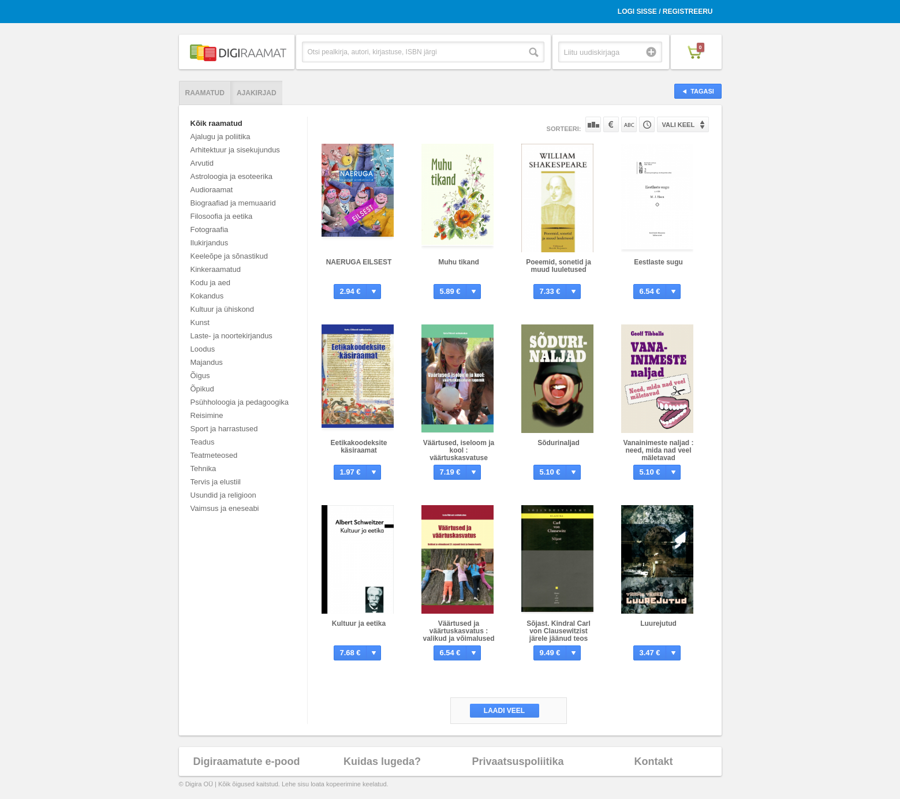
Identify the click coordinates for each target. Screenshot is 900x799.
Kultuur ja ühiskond (223, 309)
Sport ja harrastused (224, 428)
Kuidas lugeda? (382, 761)
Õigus (200, 375)
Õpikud (202, 388)
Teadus (203, 442)
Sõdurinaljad (558, 443)
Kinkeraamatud (216, 269)
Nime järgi (629, 124)
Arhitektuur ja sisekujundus (235, 149)
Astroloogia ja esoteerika (231, 176)
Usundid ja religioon (223, 495)
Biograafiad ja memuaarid (233, 203)
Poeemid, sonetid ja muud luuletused (558, 266)
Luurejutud (658, 623)
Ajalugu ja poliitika (221, 136)
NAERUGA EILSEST (359, 262)
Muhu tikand (458, 262)
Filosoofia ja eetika (222, 216)
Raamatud (205, 93)
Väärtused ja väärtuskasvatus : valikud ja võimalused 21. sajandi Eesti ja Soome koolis (458, 638)
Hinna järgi (611, 124)
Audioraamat (212, 189)
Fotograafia (210, 229)
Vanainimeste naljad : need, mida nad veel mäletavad (658, 450)
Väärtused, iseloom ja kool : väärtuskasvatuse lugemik (458, 454)
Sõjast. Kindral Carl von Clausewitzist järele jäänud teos (558, 631)
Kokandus (207, 296)
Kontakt (653, 761)
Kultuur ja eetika (359, 623)
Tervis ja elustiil (216, 481)
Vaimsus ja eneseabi (225, 508)
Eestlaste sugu (658, 262)
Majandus (207, 362)
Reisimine (207, 415)
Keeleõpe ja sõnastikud (229, 256)
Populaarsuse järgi (593, 124)
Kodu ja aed (210, 282)
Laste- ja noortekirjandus (231, 335)
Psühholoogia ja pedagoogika (240, 402)
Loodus (203, 349)
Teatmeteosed (214, 455)
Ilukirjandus (210, 242)
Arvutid (202, 163)
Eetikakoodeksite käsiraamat (358, 446)
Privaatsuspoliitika (517, 761)
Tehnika (203, 468)
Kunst (200, 322)
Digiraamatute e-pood (246, 761)
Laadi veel (504, 711)
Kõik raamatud (216, 123)
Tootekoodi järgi (647, 124)
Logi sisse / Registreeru (665, 12)
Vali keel (678, 124)
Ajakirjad (257, 93)
